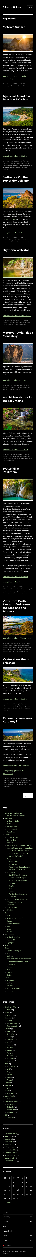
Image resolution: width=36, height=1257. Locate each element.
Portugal (8, 1085)
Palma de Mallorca (14, 988)
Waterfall (10, 324)
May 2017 (8, 1139)
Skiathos (5, 163)
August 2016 (9, 1158)
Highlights (9, 910)
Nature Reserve (12, 591)
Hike (24, 322)
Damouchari (13, 862)
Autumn (22, 645)
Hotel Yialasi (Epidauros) (18, 875)
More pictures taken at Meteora (15, 380)
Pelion (9, 859)
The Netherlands (11, 1102)
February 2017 (10, 1147)
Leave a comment (23, 242)
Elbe (13, 647)
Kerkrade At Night (14, 937)
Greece (26, 84)
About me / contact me (13, 813)
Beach (17, 163)
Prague (9, 972)
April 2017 (8, 1142)
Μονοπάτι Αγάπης (26, 458)
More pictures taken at (11, 582)
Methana (5, 240)
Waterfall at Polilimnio (11, 470)
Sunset (20, 86)
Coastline (14, 780)
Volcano (13, 242)
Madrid (9, 983)
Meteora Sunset (14, 27)
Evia (16, 322)
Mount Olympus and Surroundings (20, 848)
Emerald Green (16, 589)
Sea (9, 242)
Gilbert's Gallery (12, 7)
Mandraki (6, 165)
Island (26, 163)
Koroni (5, 782)
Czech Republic (10, 1007)
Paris (8, 970)
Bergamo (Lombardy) (15, 918)
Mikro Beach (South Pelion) (19, 867)
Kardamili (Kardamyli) (17, 878)
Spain (7, 978)
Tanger (27, 649)
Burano (9, 921)
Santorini (10, 905)
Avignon (10, 953)
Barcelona (10, 980)
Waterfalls (12, 593)
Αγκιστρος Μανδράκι (14, 167)
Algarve (9, 1088)
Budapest (10, 956)
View (14, 651)
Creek (11, 456)
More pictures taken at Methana (15, 233)
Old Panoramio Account (16, 816)
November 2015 (11, 1161)
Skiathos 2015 (12, 907)
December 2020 (11, 1134)
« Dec (9, 1202)
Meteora (5, 86)
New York (10, 1118)
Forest (22, 163)
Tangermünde (7, 645)
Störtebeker (21, 649)
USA (6, 1115)
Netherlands (9, 934)
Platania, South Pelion (17, 870)
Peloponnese (11, 219)
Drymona (12, 322)
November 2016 (11, 1150)
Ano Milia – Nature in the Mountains (17, 399)
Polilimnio (6, 589)
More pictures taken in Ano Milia (15, 449)
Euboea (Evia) (12, 840)
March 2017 (9, 1144)
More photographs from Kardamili (16, 765)
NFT (6, 945)
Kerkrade (10, 1107)
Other (7, 948)
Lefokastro (13, 864)
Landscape (19, 647)
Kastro (28, 706)
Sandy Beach (18, 165)
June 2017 (8, 1136)
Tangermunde (12, 829)
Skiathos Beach (28, 165)
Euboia (26, 320)
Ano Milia (26, 454)
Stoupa (11, 891)
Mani (16, 782)
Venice (9, 932)
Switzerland (9, 1096)
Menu (30, 7)
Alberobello (11, 1066)
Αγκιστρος (5, 167)
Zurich (9, 975)
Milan (9, 926)
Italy (6, 913)
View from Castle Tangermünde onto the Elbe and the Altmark (16, 606)
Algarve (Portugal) (14, 951)
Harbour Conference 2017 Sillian (19, 959)
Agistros (12, 163)
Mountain (20, 387)
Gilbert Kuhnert (8, 84)
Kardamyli (6, 780)
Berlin (9, 824)
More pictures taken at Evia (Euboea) (17, 315)
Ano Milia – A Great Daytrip (19, 851)
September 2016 (11, 1155)
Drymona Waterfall (16, 250)
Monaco (10, 967)
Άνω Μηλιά (17, 458)
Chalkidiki (10, 1034)
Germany (26, 643)
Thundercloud (12, 832)
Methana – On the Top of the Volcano (16, 179)
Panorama (11, 784)
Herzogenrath (12, 826)
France (7, 1012)
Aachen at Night (13, 821)
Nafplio (11, 886)
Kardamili (20, 780)
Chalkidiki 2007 (12, 837)
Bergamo (10, 1072)
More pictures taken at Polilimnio (15, 576)
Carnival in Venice (13, 924)
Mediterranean (27, 240)
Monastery (13, 387)
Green (27, 589)
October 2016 (10, 1153)
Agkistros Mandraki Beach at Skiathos (16, 97)
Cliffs (11, 86)
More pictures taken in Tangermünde (17, 638)
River (28, 591)
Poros (11, 889)
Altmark (16, 645)
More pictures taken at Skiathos (15, 156)
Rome (9, 929)
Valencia (10, 991)
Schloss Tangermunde (10, 649)
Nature (15, 86)
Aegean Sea (14, 240)
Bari (8, 916)
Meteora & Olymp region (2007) (19, 845)
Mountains (26, 387)
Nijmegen (10, 943)
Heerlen (10, 1104)
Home (5, 1212)
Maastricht (11, 940)
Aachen (9, 1021)
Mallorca (10, 986)
